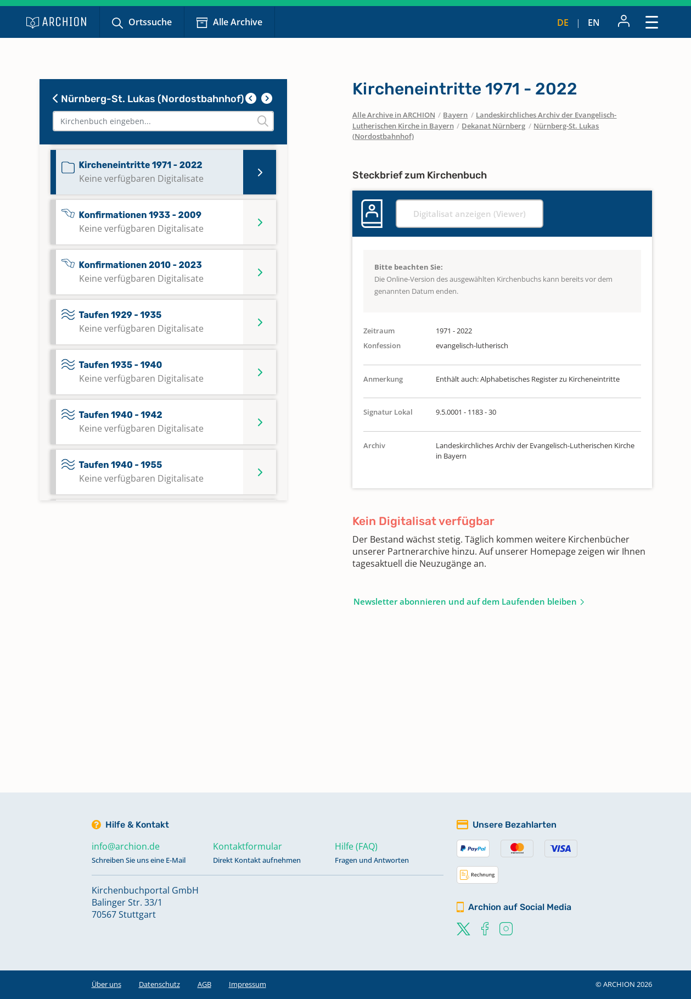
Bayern (455, 115)
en (594, 22)
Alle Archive (237, 22)
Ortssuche (150, 22)
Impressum (247, 984)
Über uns (106, 984)
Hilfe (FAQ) (356, 846)
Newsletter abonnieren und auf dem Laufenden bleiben (465, 601)
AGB (204, 984)
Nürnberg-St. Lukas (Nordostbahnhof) (148, 99)
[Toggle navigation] (652, 21)
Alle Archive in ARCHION (393, 115)
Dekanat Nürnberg (493, 126)
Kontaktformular (247, 846)
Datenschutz (159, 984)
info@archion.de (126, 846)
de (563, 22)
